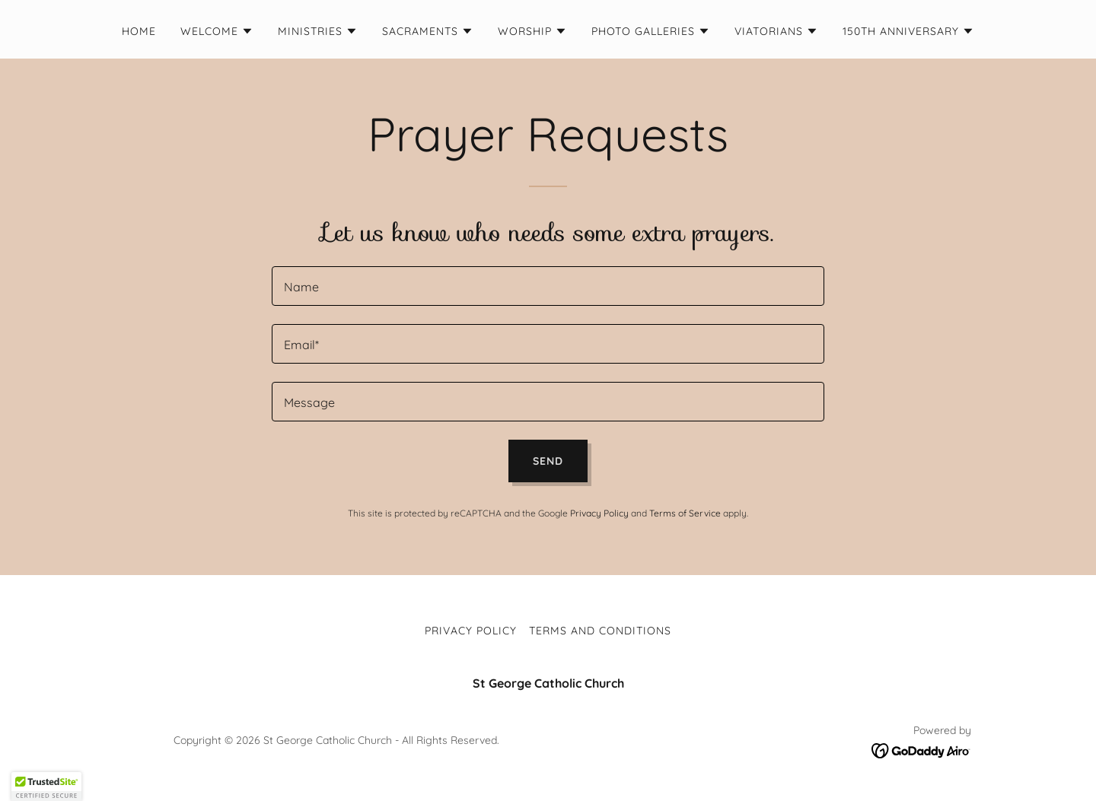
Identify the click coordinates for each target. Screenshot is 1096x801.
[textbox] (548, 286)
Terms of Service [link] (685, 513)
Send (548, 461)
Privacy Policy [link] (599, 513)
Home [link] (139, 31)
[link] (921, 749)
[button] (216, 31)
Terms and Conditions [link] (600, 630)
